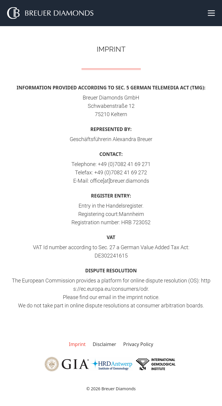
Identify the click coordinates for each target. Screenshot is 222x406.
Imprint (77, 344)
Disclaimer (104, 344)
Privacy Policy (138, 344)
